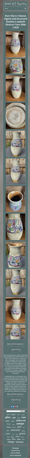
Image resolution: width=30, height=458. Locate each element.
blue (8, 437)
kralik (23, 414)
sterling (23, 430)
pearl (23, 439)
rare (7, 430)
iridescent (21, 420)
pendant (13, 414)
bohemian (19, 442)
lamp (18, 439)
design (12, 437)
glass (8, 417)
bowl (24, 427)
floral (8, 424)
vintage (11, 442)
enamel (13, 421)
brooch (14, 427)
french (9, 427)
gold (19, 426)
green (22, 433)
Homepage (15, 448)
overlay (12, 434)
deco (14, 439)
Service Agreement (15, 455)
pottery (7, 421)
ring (18, 418)
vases (18, 414)
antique (20, 423)
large (17, 434)
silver (18, 436)
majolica (9, 439)
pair (23, 437)
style (14, 418)
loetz (8, 433)
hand (8, 414)
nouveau (15, 429)
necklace (13, 424)
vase (23, 417)
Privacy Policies (15, 453)
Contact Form (15, 450)
